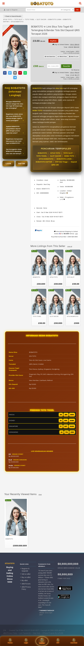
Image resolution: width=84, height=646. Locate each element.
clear (40, 494)
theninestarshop (46, 610)
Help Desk (36, 633)
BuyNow (53, 41)
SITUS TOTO (7, 19)
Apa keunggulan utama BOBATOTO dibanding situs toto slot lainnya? (14, 151)
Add (73, 56)
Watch (62, 56)
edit (76, 233)
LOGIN (8, 163)
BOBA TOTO (69, 156)
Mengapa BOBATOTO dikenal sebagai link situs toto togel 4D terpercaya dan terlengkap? (14, 105)
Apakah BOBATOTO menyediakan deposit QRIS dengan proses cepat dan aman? (13, 130)
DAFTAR (21, 163)
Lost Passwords (25, 633)
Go (77, 10)
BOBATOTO (42, 153)
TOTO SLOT (18, 19)
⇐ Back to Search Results (13, 16)
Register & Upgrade (25, 570)
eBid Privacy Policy (26, 588)
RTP (58, 641)
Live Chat (74, 641)
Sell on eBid (26, 574)
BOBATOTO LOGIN (54, 19)
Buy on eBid (26, 577)
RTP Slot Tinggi (61, 162)
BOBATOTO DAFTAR (44, 162)
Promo (10, 641)
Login (26, 641)
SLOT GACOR (41, 19)
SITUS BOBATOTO (46, 159)
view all (69, 246)
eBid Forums (26, 584)
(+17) (61, 199)
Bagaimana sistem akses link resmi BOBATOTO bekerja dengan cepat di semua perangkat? (14, 117)
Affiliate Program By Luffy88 (52, 633)
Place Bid (66, 66)
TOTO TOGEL (29, 19)
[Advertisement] (42, 482)
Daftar (42, 641)
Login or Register (11, 9)
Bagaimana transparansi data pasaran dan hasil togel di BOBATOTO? (14, 141)
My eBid (25, 580)
